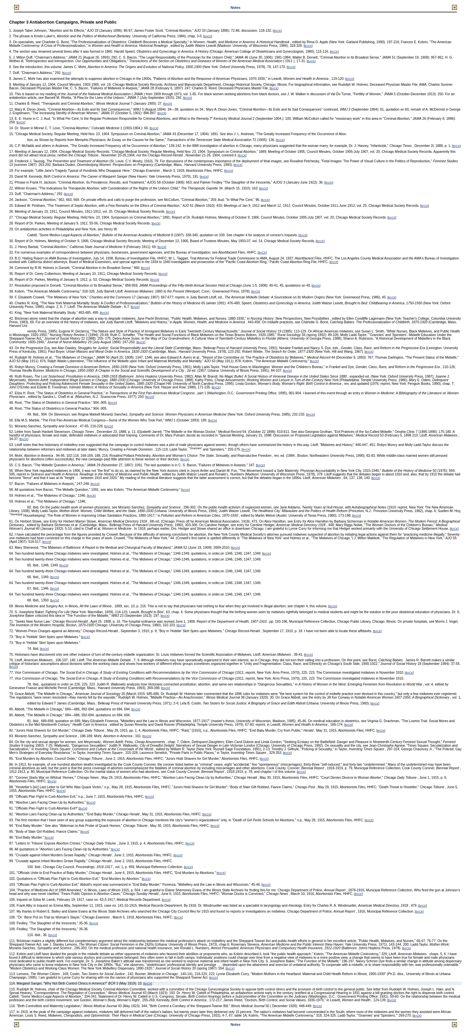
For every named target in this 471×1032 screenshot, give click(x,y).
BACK (277, 30)
